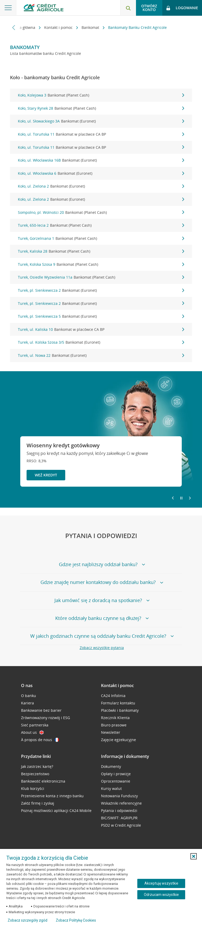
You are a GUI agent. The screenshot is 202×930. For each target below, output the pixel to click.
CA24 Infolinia (113, 695)
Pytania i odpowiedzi (119, 810)
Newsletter (110, 732)
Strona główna (23, 27)
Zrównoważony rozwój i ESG (45, 717)
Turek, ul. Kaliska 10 (101, 329)
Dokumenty (111, 766)
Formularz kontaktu (118, 702)
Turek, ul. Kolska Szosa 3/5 (101, 342)
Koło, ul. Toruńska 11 (101, 134)
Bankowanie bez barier (41, 710)
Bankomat (91, 27)
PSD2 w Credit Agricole (121, 825)
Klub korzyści (32, 788)
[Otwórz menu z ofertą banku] (8, 8)
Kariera (27, 702)
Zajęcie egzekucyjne (118, 739)
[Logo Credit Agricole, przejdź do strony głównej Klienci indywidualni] (43, 7)
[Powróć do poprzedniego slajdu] (172, 497)
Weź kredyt (46, 474)
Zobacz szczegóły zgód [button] (27, 920)
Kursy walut (111, 788)
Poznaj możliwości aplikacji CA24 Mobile (56, 810)
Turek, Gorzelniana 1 (101, 238)
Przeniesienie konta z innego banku (52, 795)
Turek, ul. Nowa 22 (101, 355)
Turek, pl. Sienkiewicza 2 (101, 290)
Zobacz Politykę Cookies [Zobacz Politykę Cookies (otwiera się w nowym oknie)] (76, 920)
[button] (193, 856)
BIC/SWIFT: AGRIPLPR (119, 817)
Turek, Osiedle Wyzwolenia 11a (101, 277)
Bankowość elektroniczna (43, 781)
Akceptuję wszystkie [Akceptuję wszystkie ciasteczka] (161, 883)
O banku (28, 695)
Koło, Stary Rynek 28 (101, 108)
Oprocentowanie (115, 781)
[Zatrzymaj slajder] (181, 498)
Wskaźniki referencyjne (121, 803)
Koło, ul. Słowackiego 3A (101, 121)
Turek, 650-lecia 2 (101, 225)
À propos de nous (40, 739)
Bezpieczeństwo (35, 773)
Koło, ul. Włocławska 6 (101, 173)
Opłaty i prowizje (116, 773)
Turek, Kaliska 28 (101, 251)
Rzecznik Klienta (115, 717)
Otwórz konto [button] (149, 7)
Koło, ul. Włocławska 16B (101, 160)
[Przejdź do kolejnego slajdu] (189, 498)
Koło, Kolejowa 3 (101, 95)
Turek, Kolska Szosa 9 (101, 264)
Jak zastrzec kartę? (37, 766)
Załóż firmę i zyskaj (37, 803)
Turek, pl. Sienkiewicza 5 (101, 316)
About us (32, 732)
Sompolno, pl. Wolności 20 (101, 212)
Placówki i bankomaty (120, 710)
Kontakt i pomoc (59, 27)
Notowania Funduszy (119, 795)
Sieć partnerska (34, 724)
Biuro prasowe (114, 724)
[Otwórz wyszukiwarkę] (128, 8)
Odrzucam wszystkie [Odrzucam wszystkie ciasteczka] (161, 894)
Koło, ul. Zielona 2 (101, 186)
